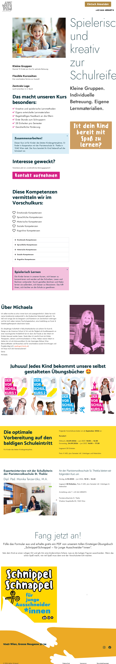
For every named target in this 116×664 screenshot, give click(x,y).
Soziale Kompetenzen (25, 254)
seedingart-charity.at (21, 346)
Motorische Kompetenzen (26, 249)
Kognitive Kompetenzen (26, 259)
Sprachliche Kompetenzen (27, 245)
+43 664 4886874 (105, 10)
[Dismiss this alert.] (67, 135)
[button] (41, 240)
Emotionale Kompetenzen (26, 240)
